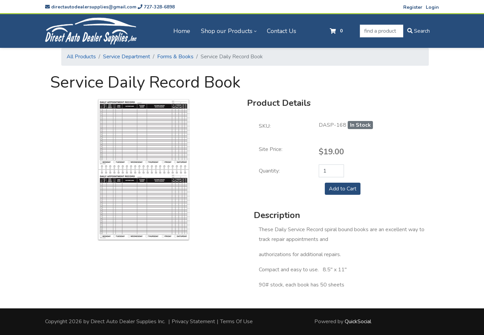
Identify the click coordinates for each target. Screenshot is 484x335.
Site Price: (270, 149)
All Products (81, 56)
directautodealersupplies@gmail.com (90, 7)
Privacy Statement (193, 321)
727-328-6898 (156, 7)
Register (412, 7)
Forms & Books (175, 56)
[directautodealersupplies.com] (91, 31)
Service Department (126, 56)
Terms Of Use (236, 321)
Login (432, 7)
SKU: (265, 126)
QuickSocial (358, 321)
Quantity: (269, 171)
